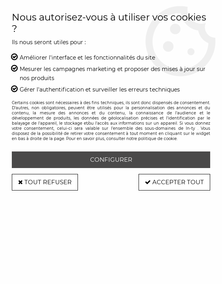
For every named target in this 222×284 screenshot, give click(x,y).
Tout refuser (45, 182)
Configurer (111, 159)
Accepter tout (174, 182)
